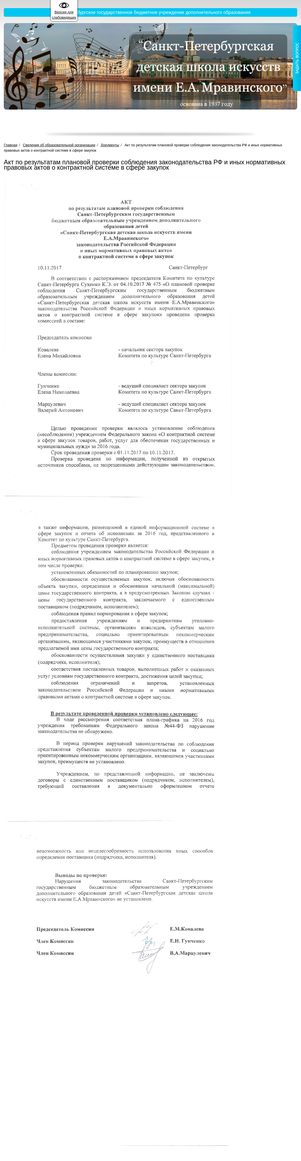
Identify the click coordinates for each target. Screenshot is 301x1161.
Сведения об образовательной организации (90, 124)
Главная (48, 124)
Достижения (193, 124)
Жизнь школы (224, 124)
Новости (253, 124)
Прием (167, 124)
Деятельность (140, 124)
